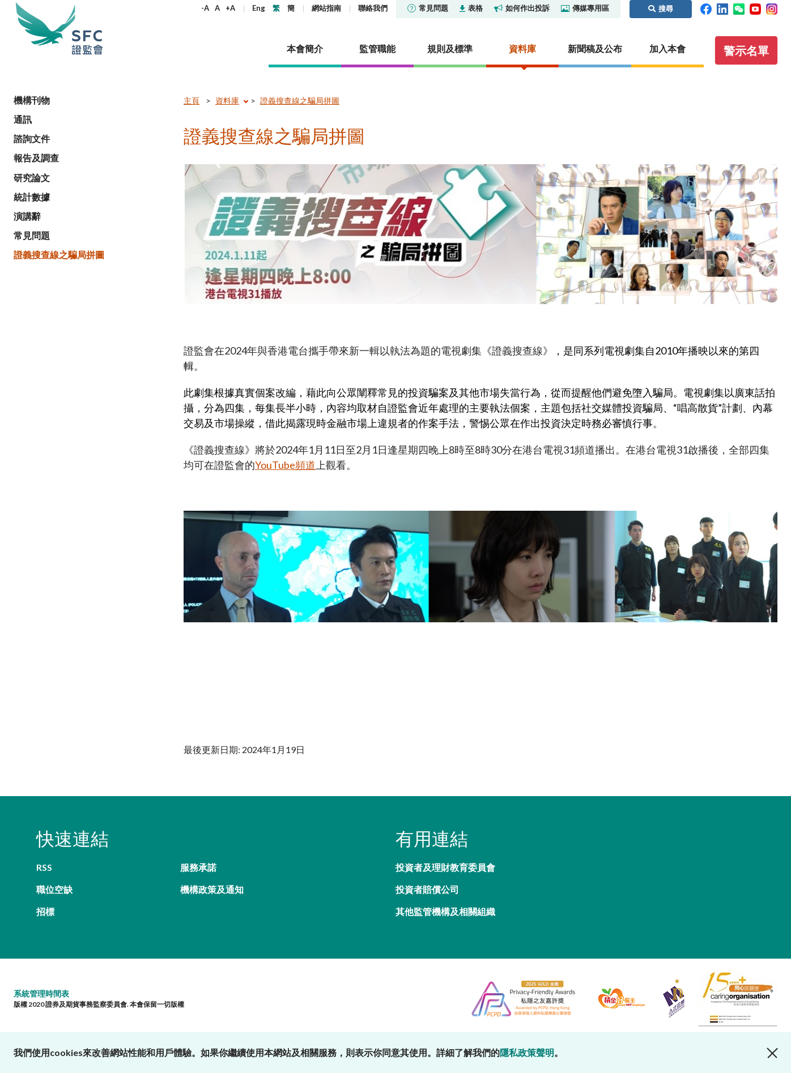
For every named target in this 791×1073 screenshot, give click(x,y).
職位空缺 (54, 889)
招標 (45, 911)
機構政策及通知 (212, 889)
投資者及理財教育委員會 (445, 867)
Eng (258, 7)
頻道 (305, 465)
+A (230, 7)
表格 (471, 7)
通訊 (23, 119)
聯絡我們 (373, 7)
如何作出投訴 (522, 7)
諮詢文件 (32, 138)
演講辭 (27, 216)
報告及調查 (36, 157)
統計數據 (32, 196)
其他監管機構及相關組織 (445, 911)
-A (205, 7)
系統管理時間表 (41, 993)
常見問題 (427, 7)
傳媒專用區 (585, 7)
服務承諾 (198, 867)
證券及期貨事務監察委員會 (87, 28)
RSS (44, 867)
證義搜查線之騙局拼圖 (59, 254)
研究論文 (32, 177)
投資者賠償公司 (427, 889)
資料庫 (227, 100)
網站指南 (326, 7)
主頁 (191, 100)
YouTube (275, 465)
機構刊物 (32, 100)
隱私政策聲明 (527, 1052)
